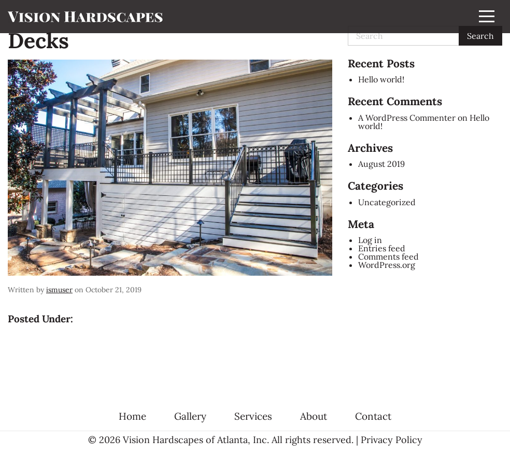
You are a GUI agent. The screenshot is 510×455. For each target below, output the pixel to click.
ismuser (59, 289)
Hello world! (381, 79)
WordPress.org (386, 265)
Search (480, 36)
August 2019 (381, 164)
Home (132, 416)
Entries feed (381, 248)
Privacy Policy (391, 440)
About (313, 416)
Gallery (190, 416)
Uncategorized (387, 202)
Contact (373, 416)
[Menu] (486, 16)
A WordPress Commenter (407, 117)
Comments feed (388, 256)
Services (253, 416)
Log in (370, 240)
